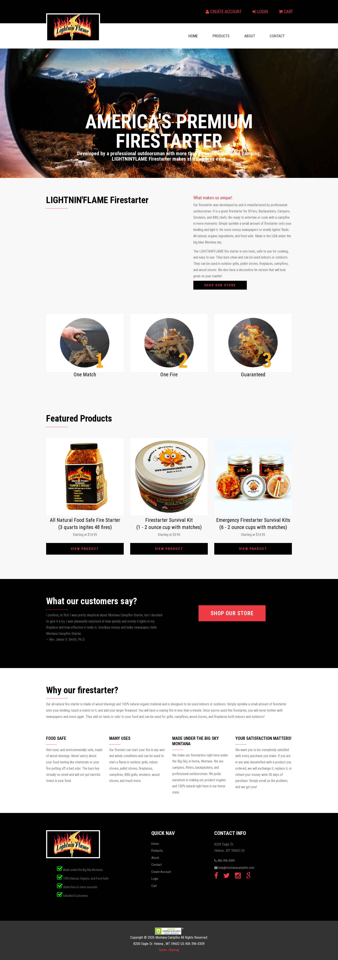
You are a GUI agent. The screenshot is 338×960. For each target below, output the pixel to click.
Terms (162, 950)
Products (221, 36)
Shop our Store (222, 285)
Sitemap (174, 950)
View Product (85, 549)
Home (193, 36)
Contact (277, 36)
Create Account (224, 11)
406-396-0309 (224, 861)
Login (260, 11)
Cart (286, 11)
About (249, 36)
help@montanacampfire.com (234, 868)
